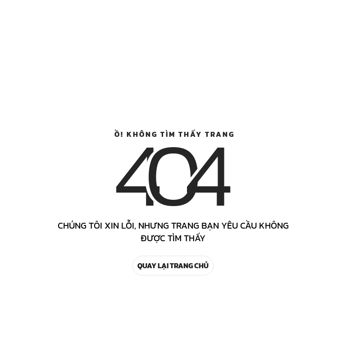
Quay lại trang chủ (173, 265)
